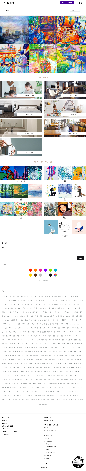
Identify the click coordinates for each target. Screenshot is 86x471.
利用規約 (46, 449)
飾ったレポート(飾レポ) (50, 430)
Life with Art (47, 428)
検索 (80, 258)
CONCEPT (4, 420)
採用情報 (46, 458)
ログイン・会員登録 (67, 3)
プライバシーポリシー (49, 452)
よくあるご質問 (48, 441)
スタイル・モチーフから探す (10, 431)
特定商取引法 (47, 455)
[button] (21, 181)
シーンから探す (6, 428)
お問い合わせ (47, 444)
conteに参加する (48, 420)
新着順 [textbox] (72, 10)
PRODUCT (4, 423)
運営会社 (46, 438)
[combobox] (75, 10)
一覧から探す (6, 434)
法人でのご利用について (50, 447)
